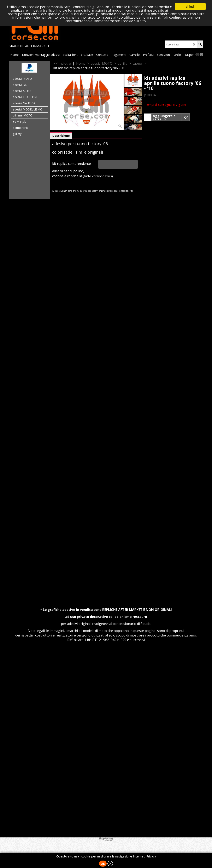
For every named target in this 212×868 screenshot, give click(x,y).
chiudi (190, 6)
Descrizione (61, 136)
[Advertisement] (106, 261)
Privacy (151, 856)
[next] (201, 54)
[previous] (197, 54)
